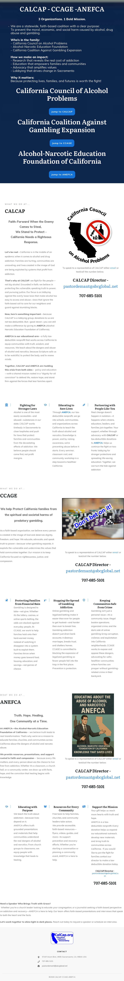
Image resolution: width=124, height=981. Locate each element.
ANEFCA (66, 412)
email (113, 267)
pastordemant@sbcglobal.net (90, 286)
